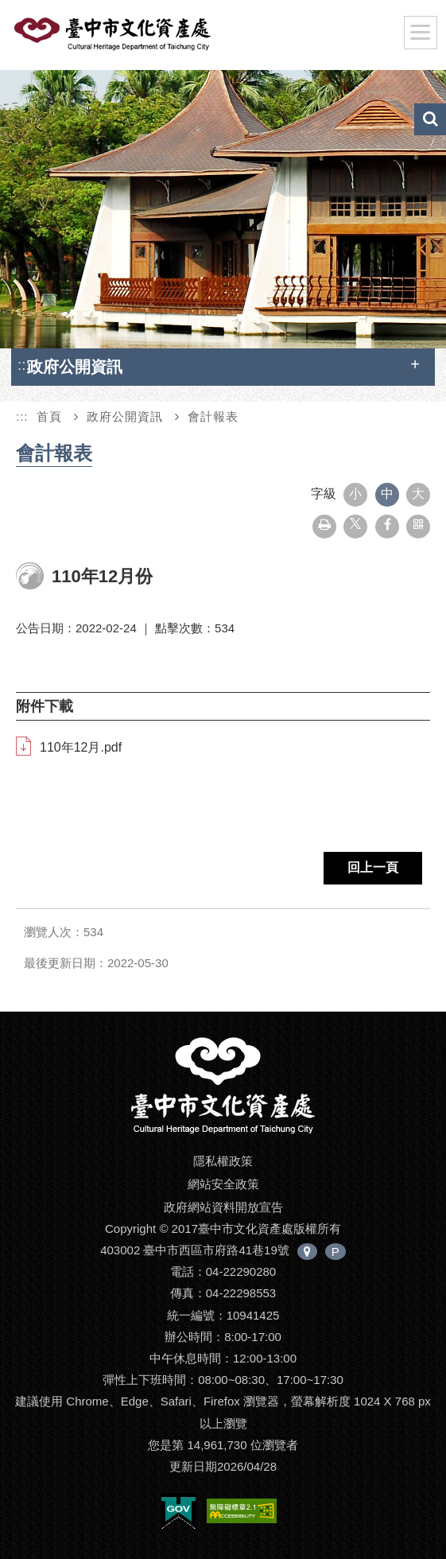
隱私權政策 (223, 1161)
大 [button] (418, 493)
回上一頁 (372, 867)
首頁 (49, 416)
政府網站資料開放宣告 (223, 1207)
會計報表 (213, 416)
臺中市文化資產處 (138, 38)
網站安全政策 (223, 1184)
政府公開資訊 (125, 416)
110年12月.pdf (81, 747)
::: (23, 364)
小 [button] (355, 493)
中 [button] (387, 493)
